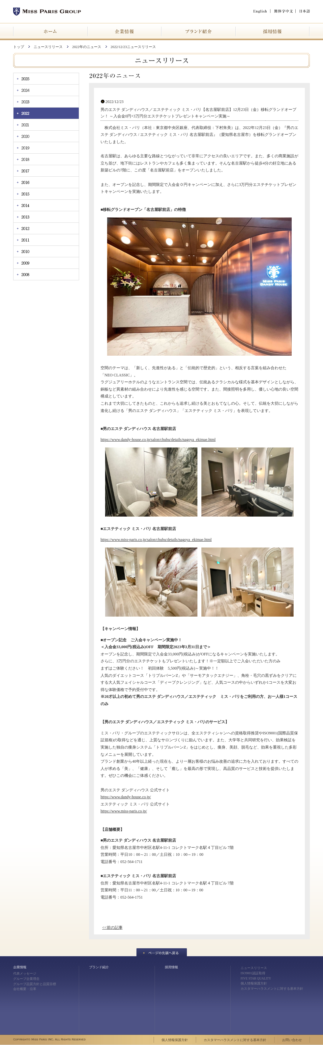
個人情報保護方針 (254, 983)
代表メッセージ (24, 973)
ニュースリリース (48, 47)
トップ (18, 47)
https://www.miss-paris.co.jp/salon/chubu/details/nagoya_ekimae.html (156, 539)
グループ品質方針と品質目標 (34, 984)
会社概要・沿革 (24, 989)
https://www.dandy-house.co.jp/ (126, 797)
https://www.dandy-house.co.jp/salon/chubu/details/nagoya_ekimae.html (158, 439)
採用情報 (171, 967)
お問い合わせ (292, 1040)
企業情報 (19, 967)
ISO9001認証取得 (253, 973)
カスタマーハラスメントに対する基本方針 (272, 988)
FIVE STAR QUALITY (256, 978)
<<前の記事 (112, 927)
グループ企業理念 (26, 979)
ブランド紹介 (99, 967)
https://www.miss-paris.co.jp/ (124, 811)
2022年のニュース (86, 47)
